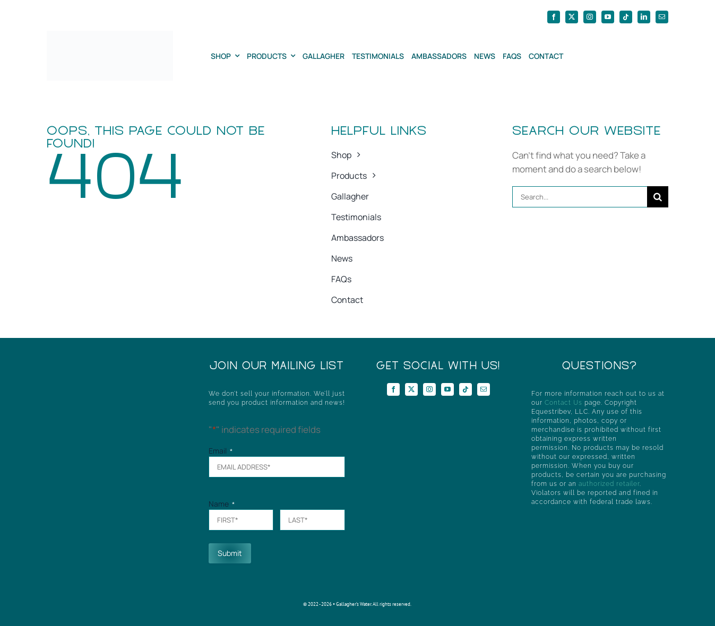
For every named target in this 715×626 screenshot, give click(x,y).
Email (220, 451)
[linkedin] (644, 17)
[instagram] (589, 17)
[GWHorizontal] (110, 35)
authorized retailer (609, 484)
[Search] (657, 196)
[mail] (662, 17)
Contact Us (563, 402)
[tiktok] (625, 17)
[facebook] (553, 17)
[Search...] (579, 196)
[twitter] (571, 17)
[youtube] (607, 17)
